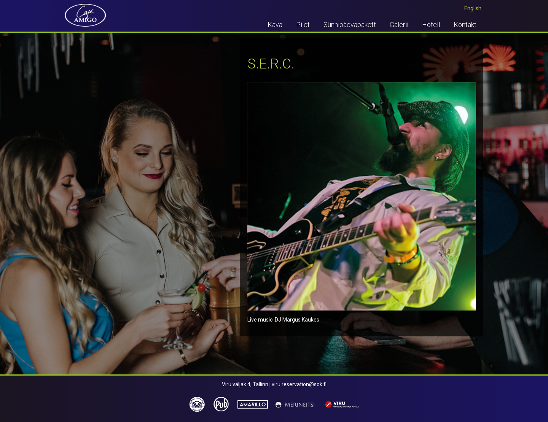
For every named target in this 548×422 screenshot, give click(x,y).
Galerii (399, 25)
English (472, 8)
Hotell (431, 25)
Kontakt (465, 25)
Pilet (303, 25)
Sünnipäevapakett (349, 25)
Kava (275, 25)
